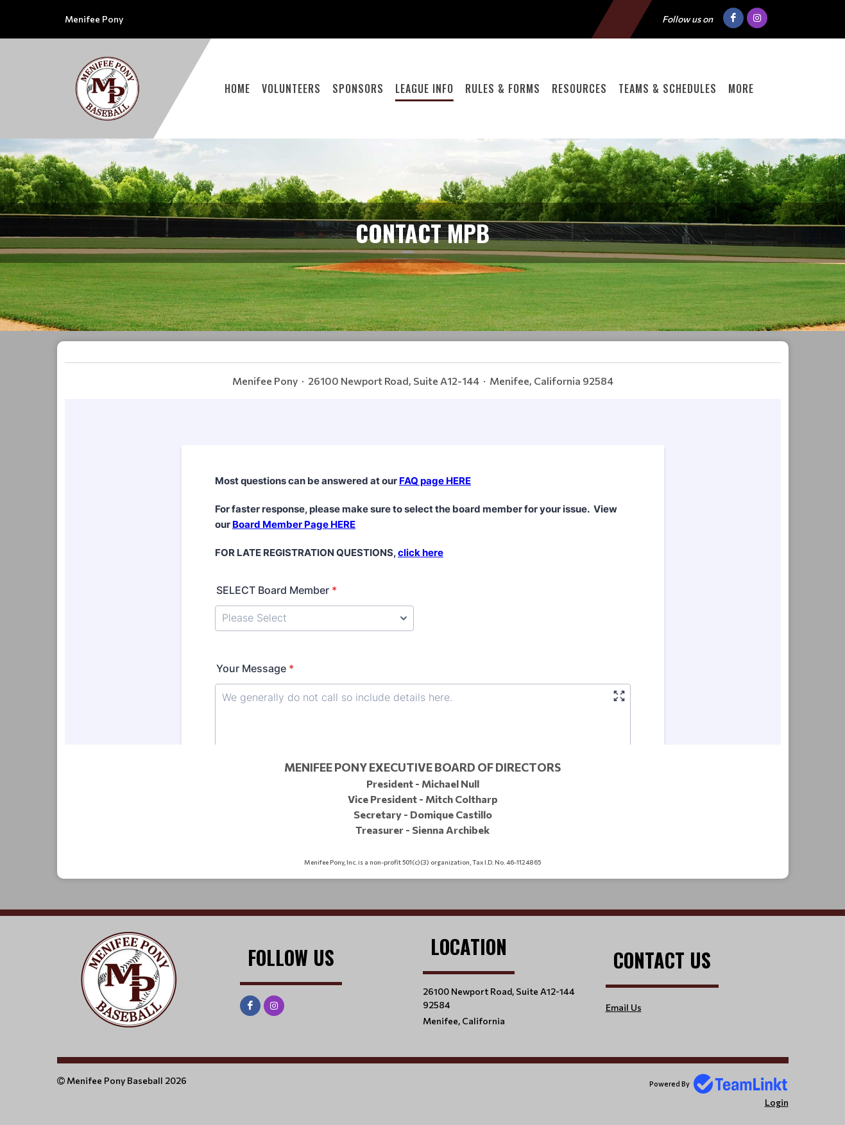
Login (777, 1102)
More (741, 88)
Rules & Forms (502, 88)
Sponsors (358, 88)
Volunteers (291, 88)
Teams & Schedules (668, 88)
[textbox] (423, 375)
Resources (579, 88)
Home (237, 88)
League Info (424, 88)
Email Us (624, 1007)
